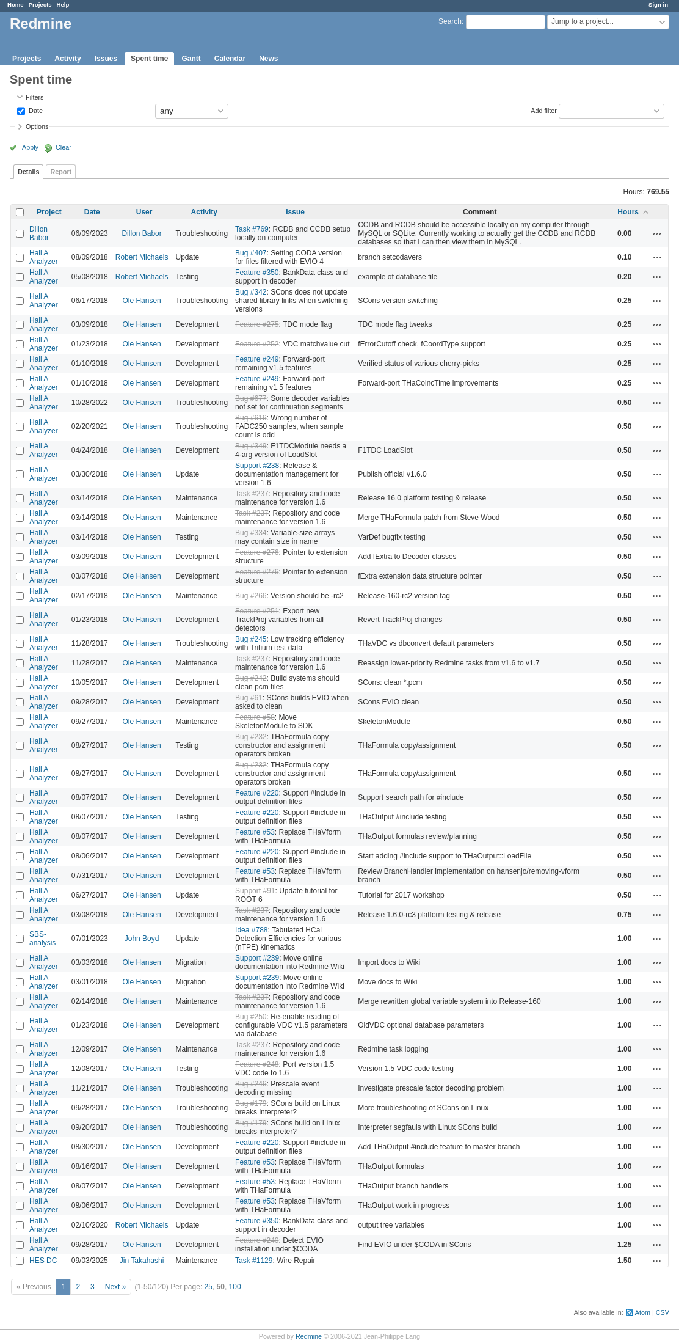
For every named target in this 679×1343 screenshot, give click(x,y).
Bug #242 (250, 678)
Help (63, 4)
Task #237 (252, 493)
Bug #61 (249, 697)
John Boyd (142, 938)
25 (208, 1287)
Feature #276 (256, 552)
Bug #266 (250, 595)
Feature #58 (255, 717)
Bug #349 (250, 446)
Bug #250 (250, 1016)
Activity (67, 58)
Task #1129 (253, 1260)
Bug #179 (250, 1103)
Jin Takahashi (142, 1260)
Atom (642, 1312)
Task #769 (252, 229)
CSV (662, 1312)
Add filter (544, 110)
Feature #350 (256, 272)
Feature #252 (256, 344)
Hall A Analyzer (43, 257)
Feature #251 (256, 611)
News (268, 58)
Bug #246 (250, 1084)
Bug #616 (250, 418)
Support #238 (257, 465)
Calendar (229, 58)
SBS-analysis (42, 938)
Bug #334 (250, 533)
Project (49, 212)
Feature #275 (256, 324)
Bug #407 (250, 253)
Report (60, 171)
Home (15, 4)
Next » (115, 1287)
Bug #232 (250, 737)
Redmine (309, 1336)
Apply (30, 147)
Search (450, 21)
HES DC (43, 1260)
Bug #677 (250, 398)
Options (37, 126)
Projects (40, 4)
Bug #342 (250, 292)
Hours (628, 212)
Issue (295, 212)
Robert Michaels (142, 257)
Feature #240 (256, 1240)
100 (235, 1287)
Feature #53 (255, 832)
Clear (63, 147)
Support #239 (257, 958)
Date (35, 110)
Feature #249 (256, 359)
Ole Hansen (141, 300)
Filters (34, 97)
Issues (106, 58)
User (144, 212)
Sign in (658, 4)
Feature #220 (256, 793)
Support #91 (255, 891)
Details (28, 171)
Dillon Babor (39, 233)
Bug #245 (250, 639)
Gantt (190, 58)
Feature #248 (256, 1064)
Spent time (149, 58)
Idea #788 (251, 930)
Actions (657, 233)
